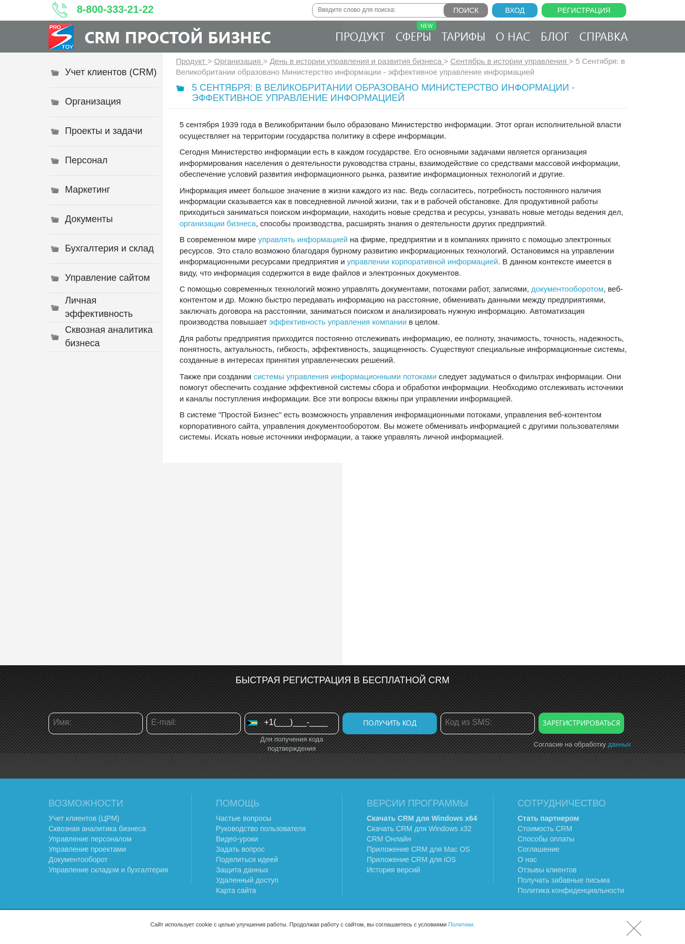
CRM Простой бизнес (178, 36)
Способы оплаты (546, 839)
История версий (393, 870)
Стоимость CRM (545, 828)
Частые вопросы (244, 818)
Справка (603, 36)
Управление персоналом (90, 839)
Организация (238, 61)
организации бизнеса (218, 223)
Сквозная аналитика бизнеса (97, 828)
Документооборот (78, 859)
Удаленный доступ (247, 880)
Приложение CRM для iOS (411, 859)
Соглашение (539, 849)
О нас (513, 36)
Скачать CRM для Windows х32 (419, 828)
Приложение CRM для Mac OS (418, 849)
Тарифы (463, 36)
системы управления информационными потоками (345, 376)
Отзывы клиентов (547, 870)
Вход (515, 10)
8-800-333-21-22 (115, 9)
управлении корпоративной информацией (422, 261)
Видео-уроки (237, 839)
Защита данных (242, 870)
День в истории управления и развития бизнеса (357, 61)
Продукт (360, 36)
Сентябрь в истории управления (509, 61)
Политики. (461, 924)
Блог (555, 36)
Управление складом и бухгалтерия (108, 870)
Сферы (416, 32)
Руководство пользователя (261, 828)
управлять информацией (303, 239)
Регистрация (584, 10)
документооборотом (567, 288)
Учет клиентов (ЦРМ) (84, 818)
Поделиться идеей (247, 859)
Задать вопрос (240, 849)
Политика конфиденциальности (571, 890)
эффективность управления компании (337, 321)
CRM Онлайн (389, 839)
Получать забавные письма (564, 880)
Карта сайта (236, 890)
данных (619, 744)
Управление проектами (87, 849)
